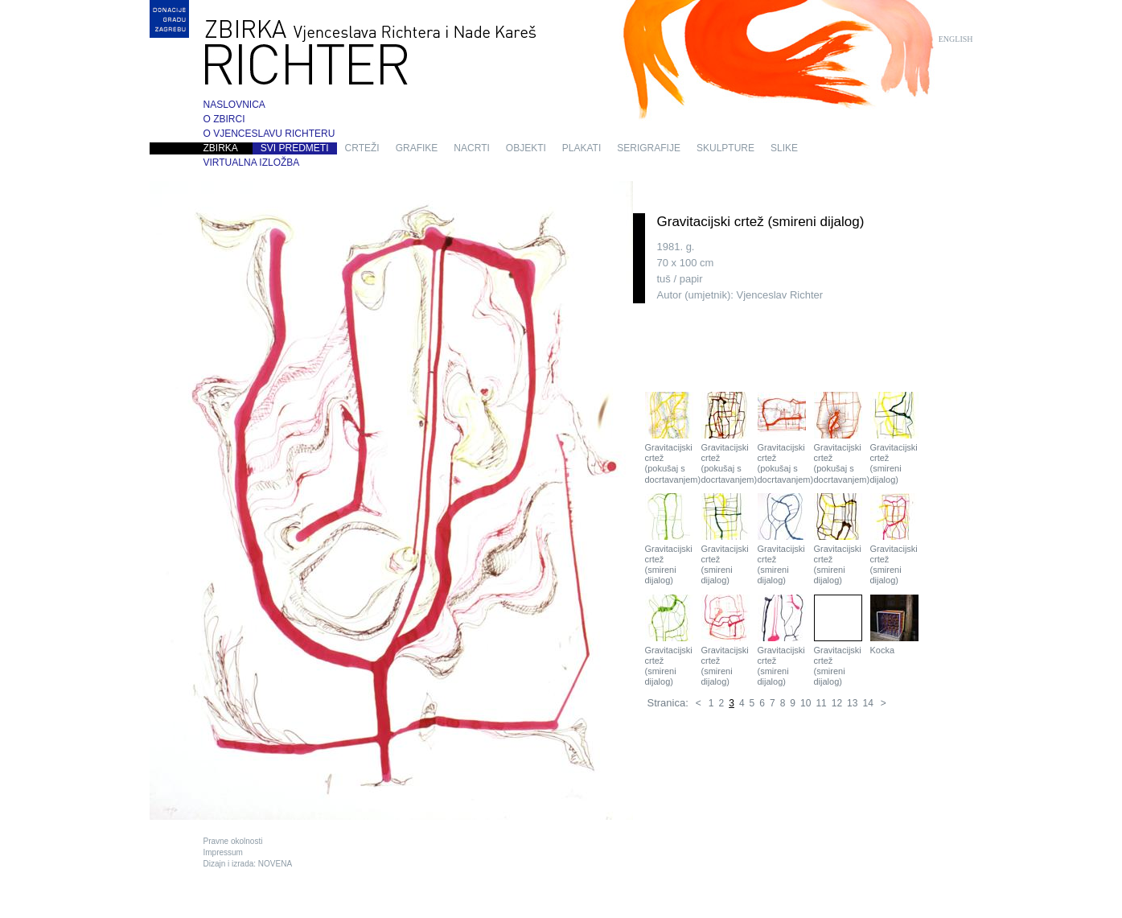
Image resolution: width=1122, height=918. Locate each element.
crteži (362, 148)
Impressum (223, 852)
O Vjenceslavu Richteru (269, 133)
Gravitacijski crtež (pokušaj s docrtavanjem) (669, 438)
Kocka (894, 625)
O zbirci (224, 119)
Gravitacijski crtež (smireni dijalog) (894, 438)
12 (837, 703)
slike (784, 148)
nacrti (471, 148)
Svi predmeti (295, 148)
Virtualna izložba (251, 162)
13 (852, 703)
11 (821, 703)
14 (867, 703)
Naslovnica (234, 104)
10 (805, 703)
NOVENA (275, 863)
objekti (526, 148)
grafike (417, 148)
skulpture (725, 148)
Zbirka (220, 148)
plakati (581, 148)
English (956, 39)
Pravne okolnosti (233, 841)
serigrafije (648, 148)
